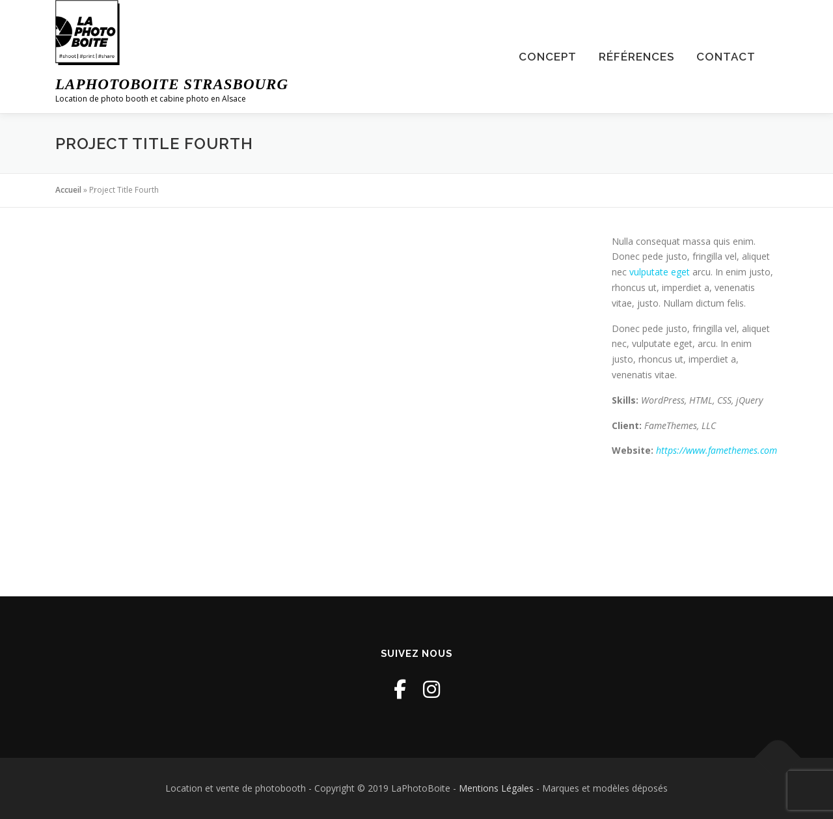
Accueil (68, 189)
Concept (548, 56)
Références (636, 56)
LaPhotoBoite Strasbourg (171, 84)
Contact (726, 56)
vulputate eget (659, 272)
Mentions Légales (496, 788)
